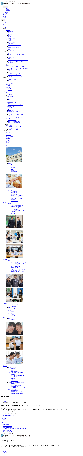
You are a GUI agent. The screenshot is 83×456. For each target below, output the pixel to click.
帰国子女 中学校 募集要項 (14, 121)
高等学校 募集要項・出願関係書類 (14, 111)
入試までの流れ (12, 120)
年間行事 (10, 90)
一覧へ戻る (3, 418)
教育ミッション (12, 32)
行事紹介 (8, 87)
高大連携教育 (11, 43)
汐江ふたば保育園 (7, 430)
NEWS (7, 137)
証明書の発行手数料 (13, 128)
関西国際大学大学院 (7, 426)
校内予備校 (10, 49)
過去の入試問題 (12, 100)
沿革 (9, 35)
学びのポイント (12, 58)
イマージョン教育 (12, 46)
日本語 (7, 8)
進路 (7, 92)
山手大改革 (8, 39)
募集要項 (10, 103)
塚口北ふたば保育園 (7, 431)
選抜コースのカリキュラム (14, 70)
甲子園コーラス (12, 88)
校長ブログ (8, 135)
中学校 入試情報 (9, 96)
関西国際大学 (6, 424)
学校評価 (10, 36)
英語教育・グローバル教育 (14, 45)
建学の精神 (10, 31)
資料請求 (5, 16)
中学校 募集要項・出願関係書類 (13, 102)
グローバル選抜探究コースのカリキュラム (18, 60)
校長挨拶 (10, 34)
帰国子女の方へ (9, 118)
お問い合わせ (9, 141)
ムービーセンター (10, 136)
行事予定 (5, 17)
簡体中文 (8, 10)
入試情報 (5, 366)
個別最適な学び (12, 42)
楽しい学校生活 (12, 50)
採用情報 (5, 13)
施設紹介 (8, 84)
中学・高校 (10, 83)
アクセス (5, 14)
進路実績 (10, 94)
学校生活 (5, 303)
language (5, 6)
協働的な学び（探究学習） (14, 47)
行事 (9, 99)
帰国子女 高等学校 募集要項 (14, 122)
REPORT (8, 138)
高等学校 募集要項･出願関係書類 (16, 382)
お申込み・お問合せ (13, 129)
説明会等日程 (11, 98)
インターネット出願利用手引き (15, 105)
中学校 (7, 53)
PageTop (2, 454)
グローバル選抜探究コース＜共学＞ (16, 54)
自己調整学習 (11, 40)
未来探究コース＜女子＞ (14, 55)
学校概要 (8, 30)
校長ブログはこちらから (8, 415)
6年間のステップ (12, 57)
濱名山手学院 (11, 38)
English (7, 9)
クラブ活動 (10, 80)
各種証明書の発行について (14, 126)
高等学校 (8, 65)
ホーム (4, 27)
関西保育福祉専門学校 (8, 427)
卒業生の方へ (6, 12)
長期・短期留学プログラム (14, 75)
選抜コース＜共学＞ (13, 69)
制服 (7, 81)
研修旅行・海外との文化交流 (15, 76)
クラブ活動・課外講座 (11, 79)
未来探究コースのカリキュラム (15, 61)
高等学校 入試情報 (10, 106)
